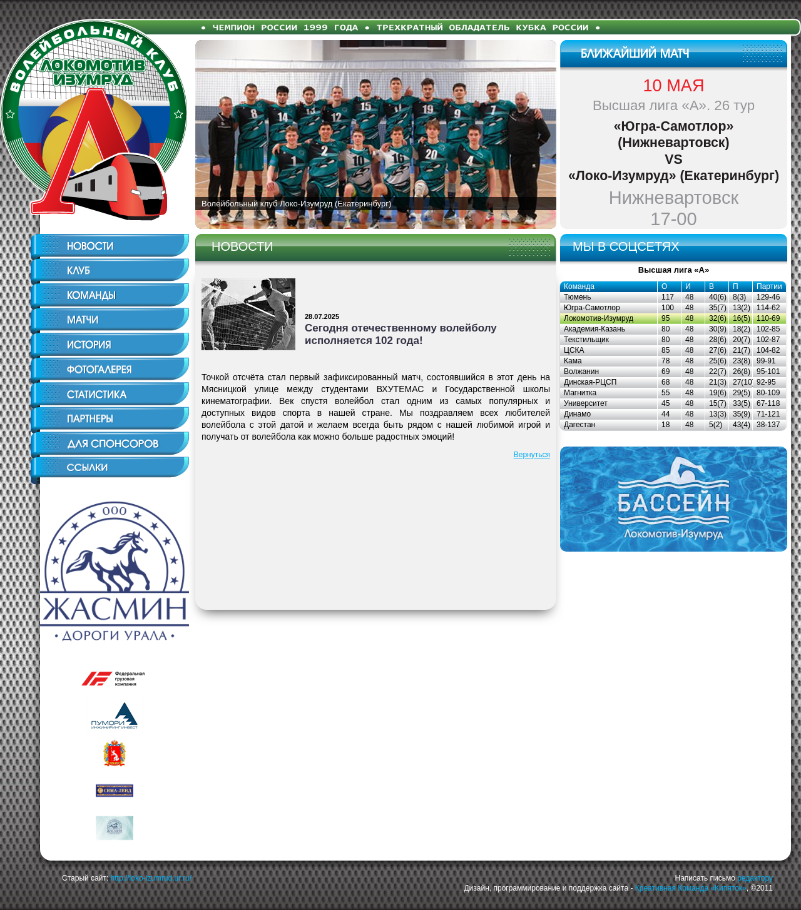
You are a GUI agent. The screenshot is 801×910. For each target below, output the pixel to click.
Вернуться (532, 454)
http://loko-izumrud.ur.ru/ (151, 878)
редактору (755, 878)
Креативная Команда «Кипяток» (691, 888)
